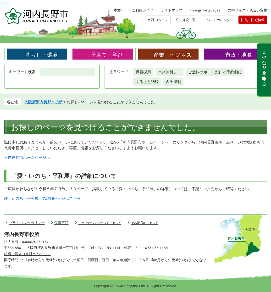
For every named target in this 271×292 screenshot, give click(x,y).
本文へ (119, 10)
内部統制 (173, 81)
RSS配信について (145, 222)
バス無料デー (169, 72)
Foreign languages (205, 10)
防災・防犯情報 (253, 19)
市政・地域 (238, 54)
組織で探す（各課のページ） (27, 253)
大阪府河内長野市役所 (43, 102)
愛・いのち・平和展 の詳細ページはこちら (42, 198)
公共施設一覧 (186, 19)
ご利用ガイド (142, 10)
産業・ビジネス (173, 54)
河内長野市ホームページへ (27, 157)
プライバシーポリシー (27, 222)
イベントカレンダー (218, 19)
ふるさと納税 (147, 81)
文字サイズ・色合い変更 (247, 10)
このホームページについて (99, 222)
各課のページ (158, 19)
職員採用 (143, 72)
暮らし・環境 (41, 54)
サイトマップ (171, 10)
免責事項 (61, 222)
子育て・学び (107, 54)
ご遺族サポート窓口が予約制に (215, 72)
